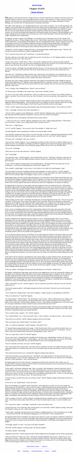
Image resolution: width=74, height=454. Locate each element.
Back (19, 451)
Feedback (54, 451)
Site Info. (47, 451)
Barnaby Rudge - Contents (33, 446)
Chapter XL (44, 446)
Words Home (26, 451)
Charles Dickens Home (36, 451)
